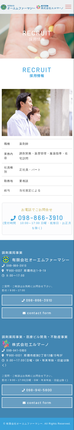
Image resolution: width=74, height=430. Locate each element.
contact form (37, 313)
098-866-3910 (37, 217)
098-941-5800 (37, 390)
